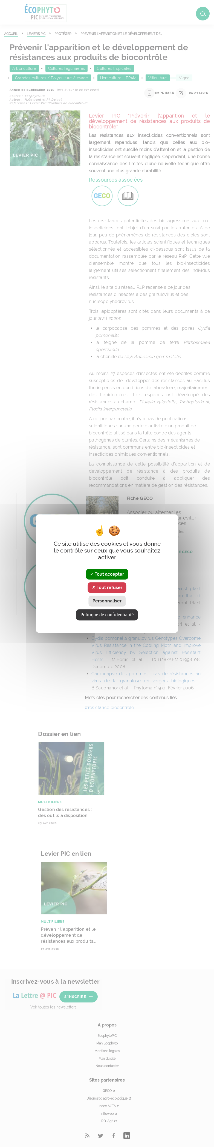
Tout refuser (107, 587)
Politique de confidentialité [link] (107, 614)
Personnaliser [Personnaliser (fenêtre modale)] (107, 601)
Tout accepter (107, 574)
